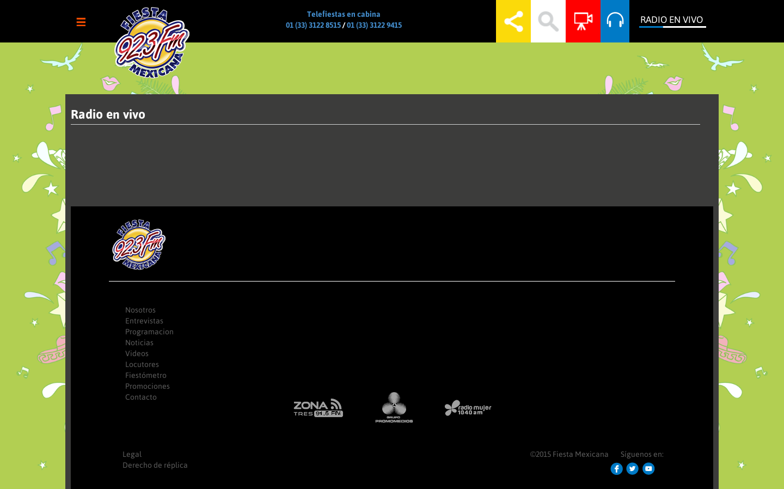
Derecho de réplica (155, 465)
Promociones (147, 386)
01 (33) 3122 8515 (313, 25)
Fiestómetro (146, 375)
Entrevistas (144, 320)
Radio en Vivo (671, 19)
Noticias (139, 342)
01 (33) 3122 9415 (374, 25)
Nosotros (140, 309)
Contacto (141, 397)
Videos (137, 353)
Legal (132, 454)
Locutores (142, 364)
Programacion (149, 331)
